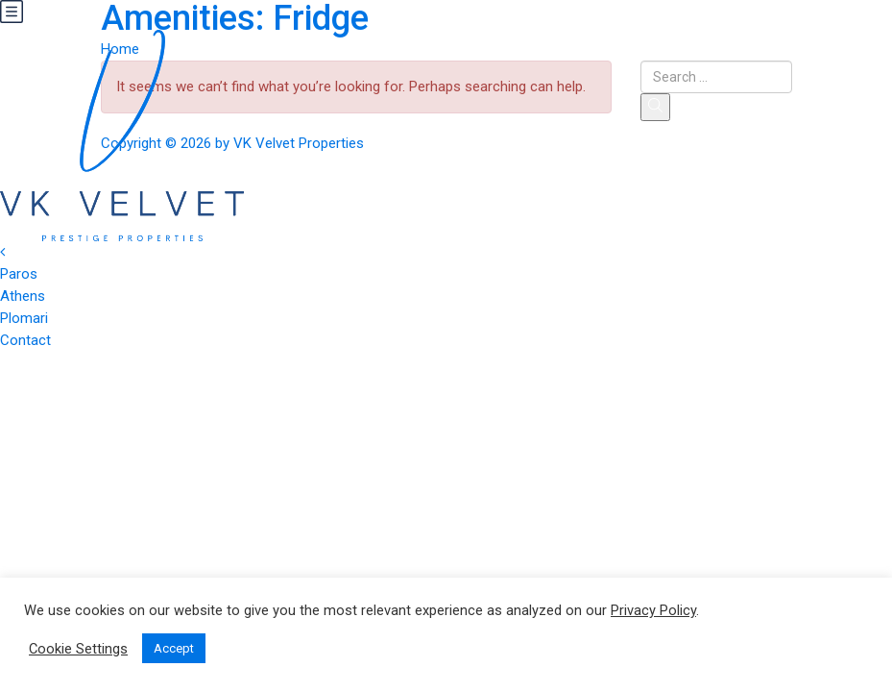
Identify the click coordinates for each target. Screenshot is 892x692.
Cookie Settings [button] (78, 648)
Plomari (24, 318)
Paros (18, 274)
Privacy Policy (653, 610)
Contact (25, 340)
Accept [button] (174, 648)
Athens (22, 296)
